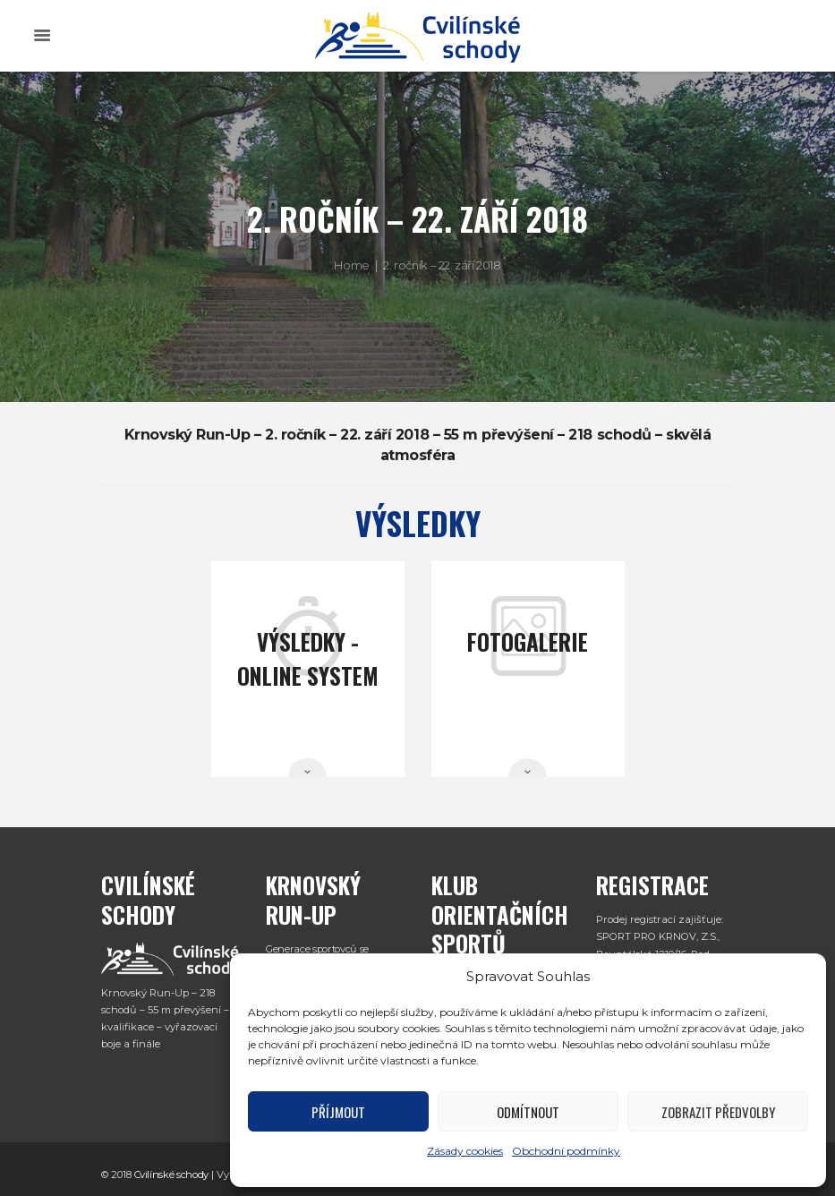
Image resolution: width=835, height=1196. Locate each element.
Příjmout (338, 1112)
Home (351, 265)
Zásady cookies (465, 1151)
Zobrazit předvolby (718, 1112)
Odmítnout (528, 1112)
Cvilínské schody (171, 1174)
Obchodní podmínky (566, 1151)
